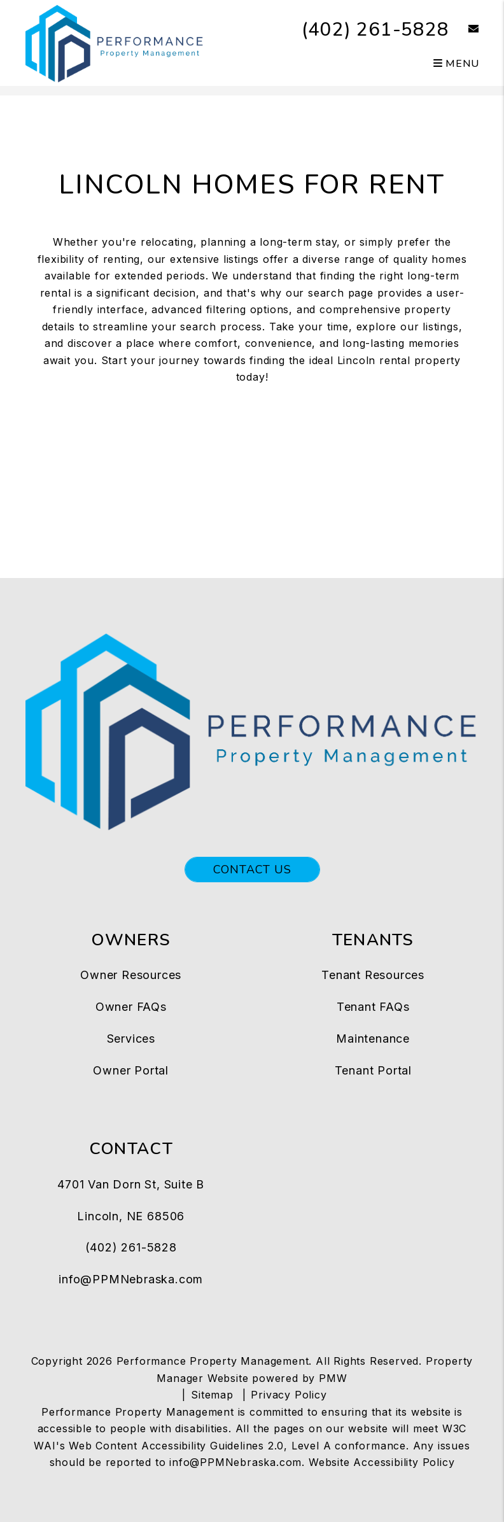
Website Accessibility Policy (381, 1462)
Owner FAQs (131, 1006)
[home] (114, 42)
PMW (333, 1378)
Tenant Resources (372, 975)
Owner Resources (130, 975)
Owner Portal (131, 1070)
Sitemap (212, 1394)
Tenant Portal (373, 1070)
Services (131, 1038)
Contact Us (252, 869)
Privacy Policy (288, 1394)
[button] (464, 29)
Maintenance (373, 1038)
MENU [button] (456, 64)
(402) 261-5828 (375, 30)
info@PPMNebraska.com (131, 1279)
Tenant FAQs (373, 1006)
